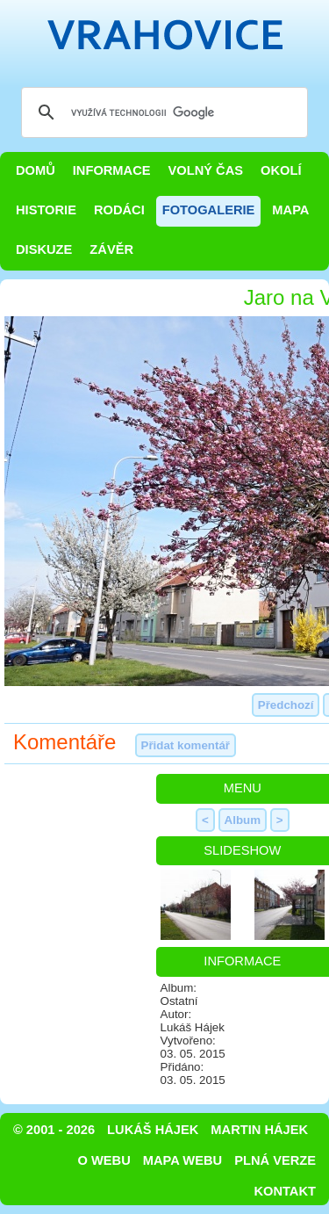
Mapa (290, 210)
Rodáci (119, 210)
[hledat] (162, 112)
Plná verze (275, 1160)
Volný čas (206, 170)
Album (243, 820)
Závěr (111, 249)
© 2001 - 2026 (54, 1130)
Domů (35, 170)
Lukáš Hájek (152, 1130)
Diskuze (44, 249)
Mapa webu (182, 1160)
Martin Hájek (259, 1130)
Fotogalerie (208, 210)
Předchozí (286, 705)
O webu (104, 1160)
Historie (46, 210)
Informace (112, 170)
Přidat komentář (185, 745)
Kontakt (285, 1191)
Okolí (281, 170)
